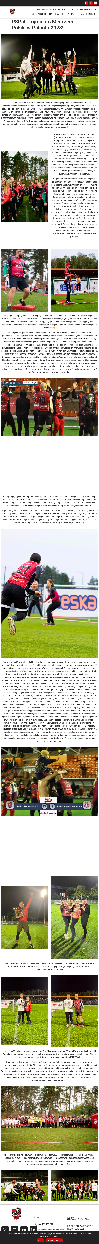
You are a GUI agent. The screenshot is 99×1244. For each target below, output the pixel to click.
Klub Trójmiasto (84, 9)
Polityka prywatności (54, 1240)
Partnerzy (77, 14)
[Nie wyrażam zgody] (95, 1237)
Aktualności (39, 14)
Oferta (65, 14)
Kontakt (91, 14)
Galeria (54, 14)
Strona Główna (46, 9)
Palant (64, 9)
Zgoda (40, 1240)
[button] (64, 9)
